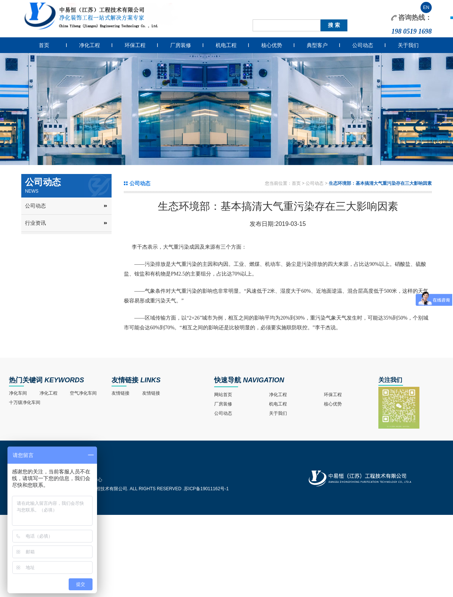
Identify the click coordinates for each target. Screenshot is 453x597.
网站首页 (223, 394)
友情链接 (125, 380)
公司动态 (362, 45)
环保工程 (135, 45)
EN (426, 7)
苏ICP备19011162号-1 (206, 488)
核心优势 (271, 45)
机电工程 (226, 45)
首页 (44, 45)
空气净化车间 (83, 393)
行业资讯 (35, 223)
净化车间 (18, 393)
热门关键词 (26, 380)
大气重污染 (176, 247)
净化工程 (89, 45)
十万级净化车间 (24, 402)
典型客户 (317, 45)
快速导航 (227, 380)
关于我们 (408, 45)
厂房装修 (180, 45)
